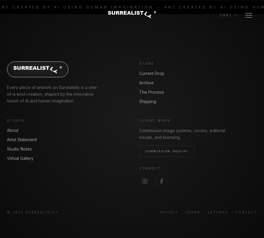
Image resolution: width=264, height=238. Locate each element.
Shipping (147, 101)
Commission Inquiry (167, 151)
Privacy (169, 212)
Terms (193, 212)
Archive (146, 82)
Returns (218, 212)
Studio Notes (19, 148)
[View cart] (228, 15)
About (12, 130)
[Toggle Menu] (249, 15)
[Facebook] (161, 181)
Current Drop (151, 73)
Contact (246, 212)
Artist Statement (22, 139)
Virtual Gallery (20, 158)
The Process (151, 92)
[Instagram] (145, 181)
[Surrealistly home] (132, 14)
